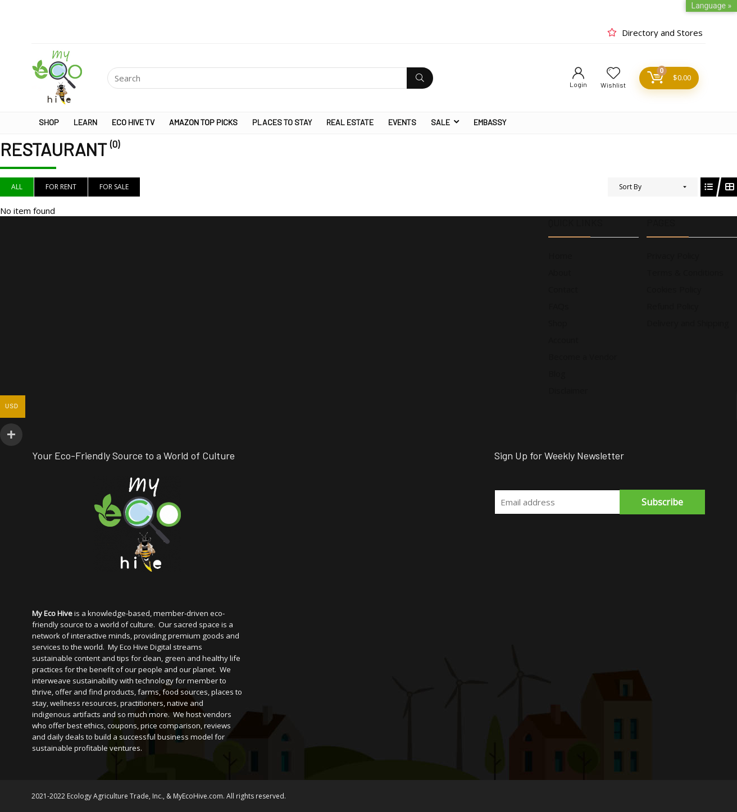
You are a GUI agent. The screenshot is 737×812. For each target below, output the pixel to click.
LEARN (85, 122)
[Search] (420, 78)
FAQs (558, 306)
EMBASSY (490, 122)
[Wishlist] (613, 73)
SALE (440, 122)
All (16, 186)
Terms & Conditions (685, 272)
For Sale (114, 186)
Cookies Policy (674, 289)
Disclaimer (568, 390)
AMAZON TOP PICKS (203, 122)
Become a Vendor (582, 356)
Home (560, 255)
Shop (557, 323)
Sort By (630, 186)
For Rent (61, 186)
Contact (563, 289)
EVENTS (402, 122)
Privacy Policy (673, 255)
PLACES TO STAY (282, 122)
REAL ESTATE (350, 122)
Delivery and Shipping (688, 323)
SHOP (49, 122)
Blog (557, 373)
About (559, 272)
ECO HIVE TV (133, 122)
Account (563, 339)
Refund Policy (673, 306)
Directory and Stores (662, 32)
